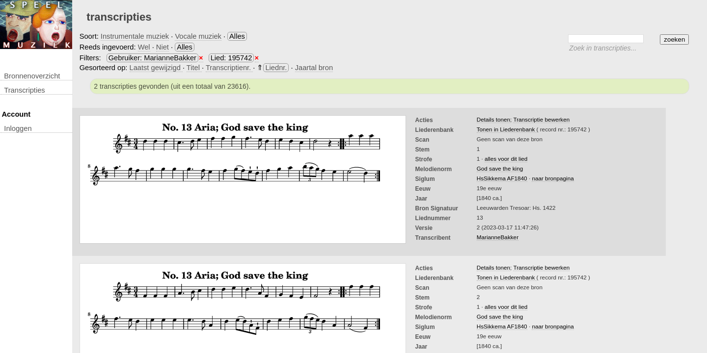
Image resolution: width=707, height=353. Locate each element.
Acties (424, 120)
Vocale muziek (198, 36)
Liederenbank (434, 129)
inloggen (17, 128)
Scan (422, 139)
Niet (162, 47)
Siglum (425, 179)
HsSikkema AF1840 (502, 178)
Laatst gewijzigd (156, 68)
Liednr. (276, 68)
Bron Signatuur (436, 208)
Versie (424, 228)
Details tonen (493, 119)
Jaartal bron (314, 68)
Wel (144, 47)
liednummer (433, 218)
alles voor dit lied (506, 158)
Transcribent (433, 237)
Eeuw (423, 188)
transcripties (24, 90)
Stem (422, 149)
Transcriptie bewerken (541, 119)
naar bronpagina (552, 178)
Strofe (424, 159)
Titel (194, 68)
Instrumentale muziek (135, 36)
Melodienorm (433, 169)
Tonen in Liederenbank (507, 129)
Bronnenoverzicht (32, 76)
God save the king (500, 168)
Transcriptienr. (229, 68)
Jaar (421, 198)
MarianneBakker (497, 237)
